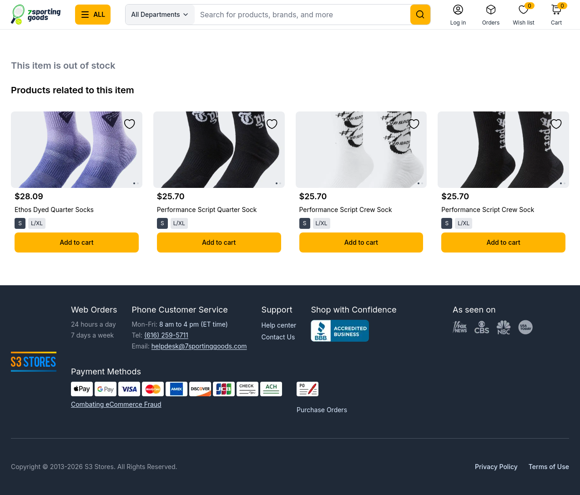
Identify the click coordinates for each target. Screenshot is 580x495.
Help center (279, 325)
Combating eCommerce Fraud (116, 404)
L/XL (37, 223)
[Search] (420, 15)
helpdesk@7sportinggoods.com (199, 346)
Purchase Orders (322, 410)
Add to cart (76, 242)
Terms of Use (549, 466)
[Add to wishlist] (129, 124)
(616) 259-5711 (166, 335)
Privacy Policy (496, 466)
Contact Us (278, 337)
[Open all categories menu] (93, 15)
